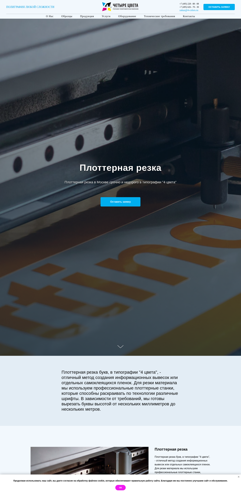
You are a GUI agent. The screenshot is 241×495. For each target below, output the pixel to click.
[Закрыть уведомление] (238, 476)
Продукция (87, 16)
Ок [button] (120, 487)
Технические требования (159, 16)
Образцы (66, 16)
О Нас (50, 16)
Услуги (106, 16)
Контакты (189, 16)
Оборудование (127, 16)
